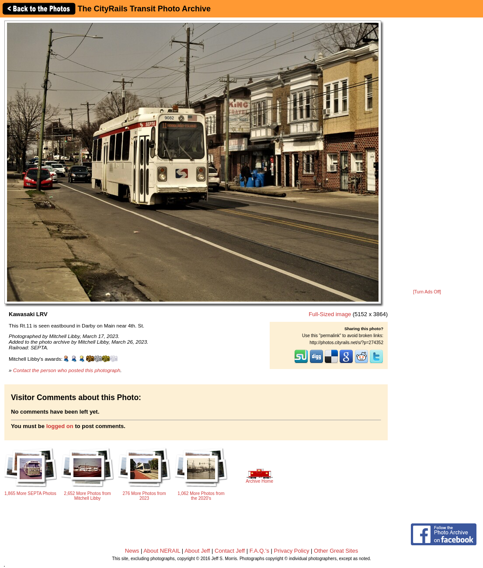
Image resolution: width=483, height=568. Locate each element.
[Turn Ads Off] (427, 291)
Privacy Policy (291, 550)
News (132, 550)
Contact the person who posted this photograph (67, 370)
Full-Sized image (330, 314)
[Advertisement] (427, 154)
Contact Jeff (230, 550)
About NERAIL (161, 550)
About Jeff (197, 550)
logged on (59, 426)
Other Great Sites (336, 550)
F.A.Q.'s (259, 550)
